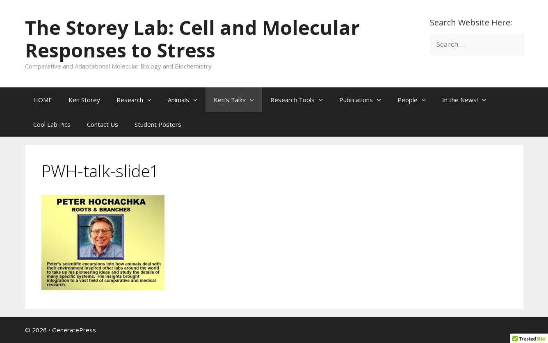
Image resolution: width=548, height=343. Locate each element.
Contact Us (102, 124)
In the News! (468, 99)
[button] (151, 99)
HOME (42, 100)
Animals (187, 99)
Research (138, 99)
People (415, 99)
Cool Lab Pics (52, 124)
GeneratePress (74, 330)
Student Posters (158, 124)
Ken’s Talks (238, 99)
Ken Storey (84, 100)
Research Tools (300, 99)
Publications (364, 99)
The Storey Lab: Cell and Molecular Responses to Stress (192, 38)
